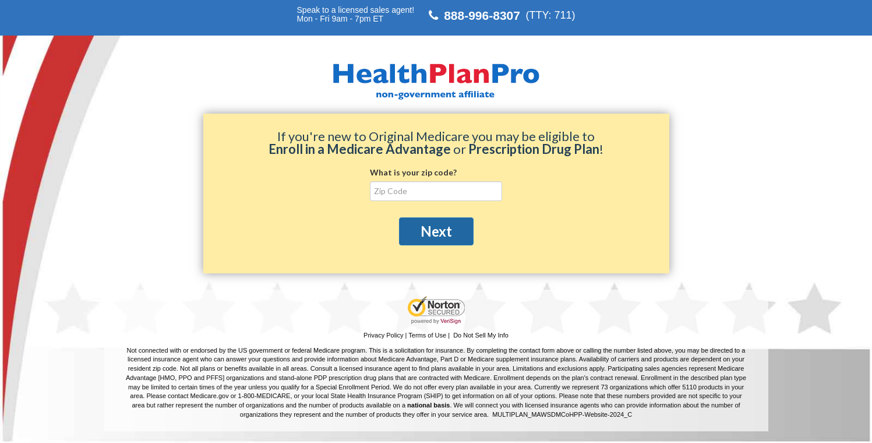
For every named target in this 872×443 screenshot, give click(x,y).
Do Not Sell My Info (481, 335)
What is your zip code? (413, 172)
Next (436, 231)
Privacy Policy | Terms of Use (404, 335)
